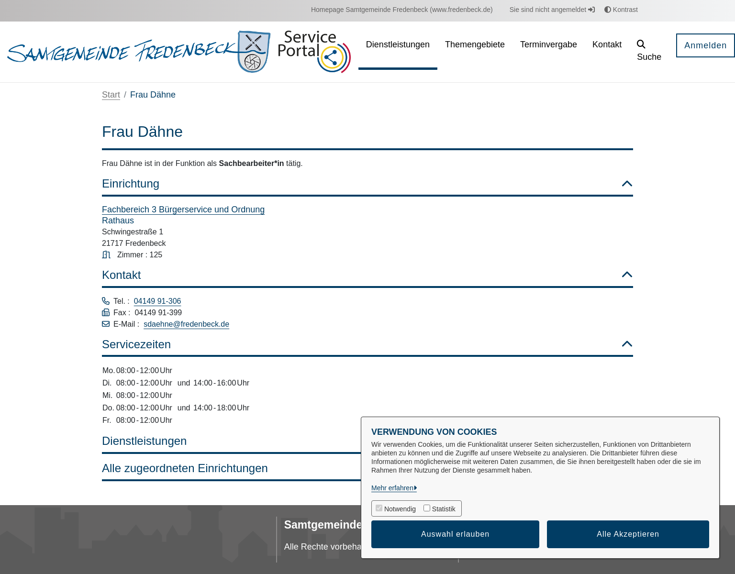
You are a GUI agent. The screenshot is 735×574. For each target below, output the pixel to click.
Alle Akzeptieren (628, 534)
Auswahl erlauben (455, 534)
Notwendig (400, 509)
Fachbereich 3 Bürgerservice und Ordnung (183, 209)
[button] (649, 52)
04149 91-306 (157, 301)
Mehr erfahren (392, 488)
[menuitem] (402, 10)
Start (111, 94)
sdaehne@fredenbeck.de (186, 324)
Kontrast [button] (621, 9)
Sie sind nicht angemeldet (552, 9)
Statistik (444, 509)
